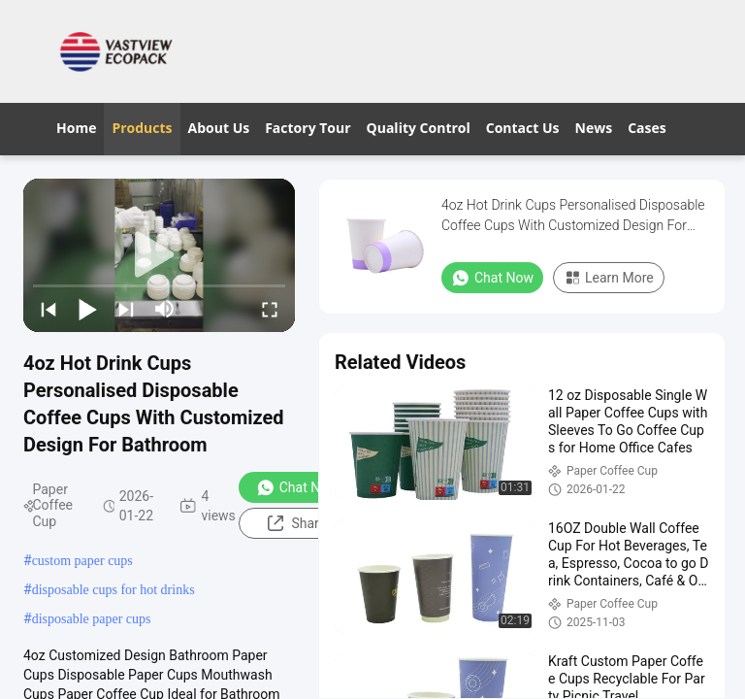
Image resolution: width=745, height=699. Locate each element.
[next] (126, 308)
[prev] (48, 308)
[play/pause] (87, 308)
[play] (159, 255)
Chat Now (297, 487)
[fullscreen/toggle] (269, 308)
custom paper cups (82, 560)
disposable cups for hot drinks (113, 589)
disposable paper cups (91, 619)
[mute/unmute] (165, 308)
